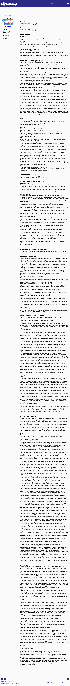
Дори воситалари (54, 682)
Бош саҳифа (46, 682)
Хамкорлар (66, 682)
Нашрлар (8, 26)
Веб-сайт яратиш (10, 683)
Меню (66, 4)
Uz (55, 3)
